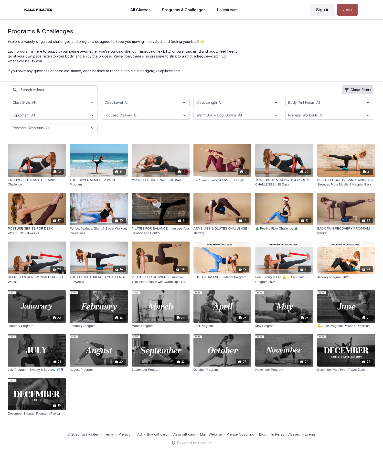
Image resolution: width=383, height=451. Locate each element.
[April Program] (222, 326)
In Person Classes (285, 434)
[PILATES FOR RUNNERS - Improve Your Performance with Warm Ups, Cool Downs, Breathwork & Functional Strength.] (161, 279)
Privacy (125, 434)
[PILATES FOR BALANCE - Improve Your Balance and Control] (161, 231)
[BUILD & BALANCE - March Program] (222, 277)
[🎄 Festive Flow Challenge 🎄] (284, 228)
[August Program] (99, 369)
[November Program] (284, 369)
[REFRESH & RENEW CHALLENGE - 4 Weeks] (37, 279)
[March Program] (161, 326)
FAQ (139, 434)
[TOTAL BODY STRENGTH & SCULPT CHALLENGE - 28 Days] (284, 182)
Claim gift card (183, 434)
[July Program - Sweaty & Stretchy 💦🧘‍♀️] (37, 369)
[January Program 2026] (346, 277)
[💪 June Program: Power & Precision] (346, 326)
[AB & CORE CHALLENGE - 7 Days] (222, 179)
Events (310, 434)
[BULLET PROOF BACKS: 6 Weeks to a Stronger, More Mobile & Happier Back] (346, 182)
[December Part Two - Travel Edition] (346, 369)
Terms (109, 434)
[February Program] (99, 326)
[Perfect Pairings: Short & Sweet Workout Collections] (99, 231)
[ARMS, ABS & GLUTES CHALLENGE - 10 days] (222, 231)
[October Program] (222, 369)
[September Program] (161, 369)
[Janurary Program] (37, 326)
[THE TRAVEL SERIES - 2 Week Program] (99, 182)
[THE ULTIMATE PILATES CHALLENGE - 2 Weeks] (99, 279)
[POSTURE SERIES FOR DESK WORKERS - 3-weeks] (37, 231)
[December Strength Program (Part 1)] (37, 413)
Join (347, 9)
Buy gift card (157, 434)
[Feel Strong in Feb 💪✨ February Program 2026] (284, 279)
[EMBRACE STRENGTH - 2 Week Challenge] (37, 182)
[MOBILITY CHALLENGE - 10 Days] (161, 179)
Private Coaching (240, 434)
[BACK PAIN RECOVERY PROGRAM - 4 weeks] (346, 231)
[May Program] (284, 326)
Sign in (323, 9)
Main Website (211, 434)
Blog (262, 434)
